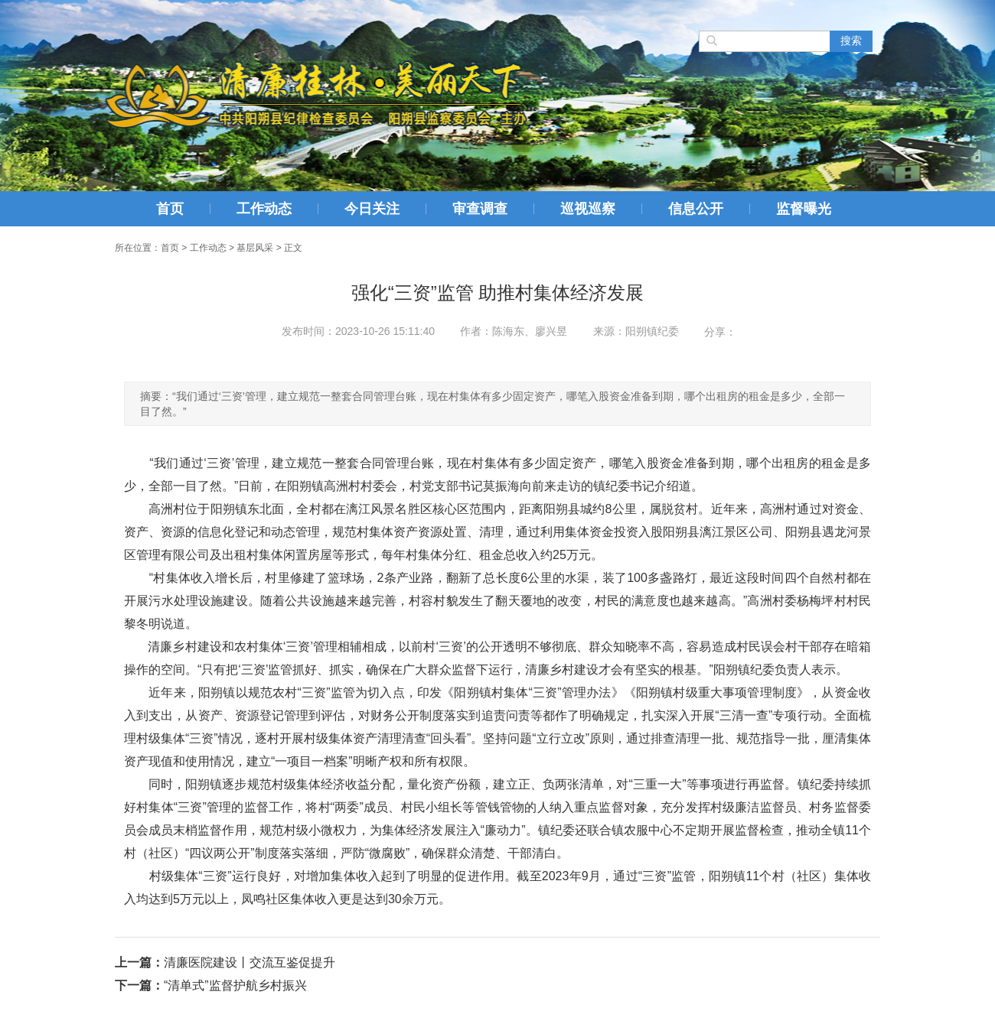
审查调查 (479, 208)
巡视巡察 (587, 208)
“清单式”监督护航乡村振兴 (235, 985)
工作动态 (264, 208)
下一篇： (139, 985)
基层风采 (255, 247)
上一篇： (139, 962)
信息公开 (695, 208)
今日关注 (372, 208)
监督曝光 (803, 208)
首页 (170, 208)
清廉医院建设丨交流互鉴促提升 (249, 962)
